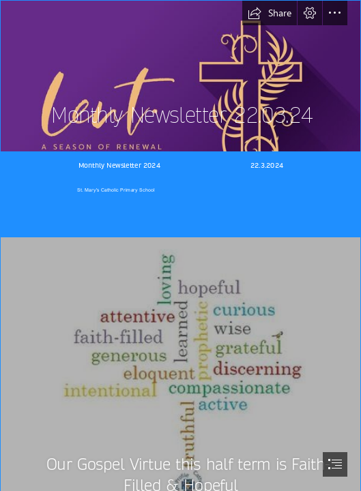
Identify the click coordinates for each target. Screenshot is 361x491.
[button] (269, 13)
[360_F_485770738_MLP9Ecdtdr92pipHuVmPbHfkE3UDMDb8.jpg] (180, 76)
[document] (180, 245)
